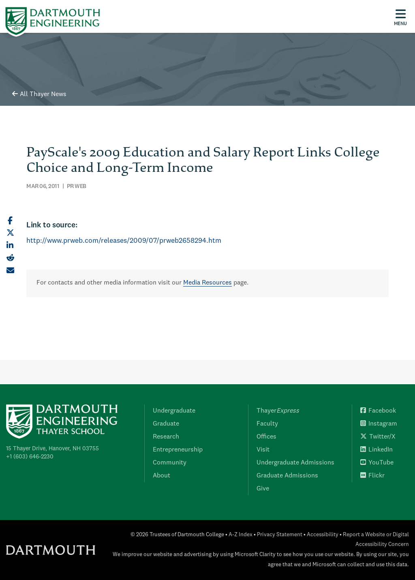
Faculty (267, 424)
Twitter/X (378, 437)
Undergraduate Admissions (295, 463)
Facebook (378, 411)
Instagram (378, 424)
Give (263, 489)
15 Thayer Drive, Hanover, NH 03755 (52, 449)
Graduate (166, 424)
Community (169, 463)
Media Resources (207, 283)
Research (166, 437)
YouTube (377, 463)
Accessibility (322, 534)
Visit (263, 450)
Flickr (372, 476)
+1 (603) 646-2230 (29, 457)
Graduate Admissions (287, 476)
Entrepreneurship (178, 450)
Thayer (278, 411)
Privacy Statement (279, 534)
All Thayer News (39, 94)
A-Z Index (240, 534)
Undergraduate (174, 411)
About (161, 476)
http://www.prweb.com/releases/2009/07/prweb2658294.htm (123, 241)
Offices (266, 437)
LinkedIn (376, 450)
